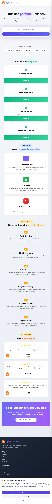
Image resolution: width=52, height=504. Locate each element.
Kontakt (4, 472)
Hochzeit (28, 50)
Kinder (36, 50)
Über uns (4, 467)
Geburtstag (9, 50)
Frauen (26, 54)
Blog (3, 470)
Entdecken (26, 80)
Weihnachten (19, 50)
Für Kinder (4, 461)
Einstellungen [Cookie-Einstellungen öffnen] (26, 501)
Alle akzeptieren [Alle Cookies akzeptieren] (26, 493)
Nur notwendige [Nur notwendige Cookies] (26, 497)
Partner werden (5, 474)
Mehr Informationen (28, 488)
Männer (43, 50)
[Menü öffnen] (48, 2)
